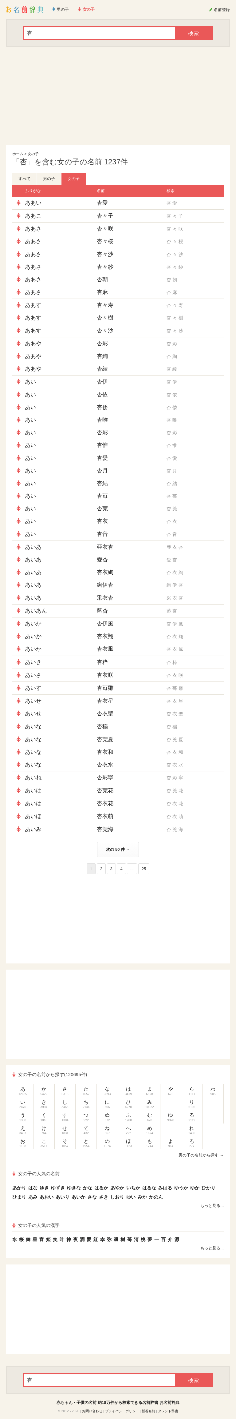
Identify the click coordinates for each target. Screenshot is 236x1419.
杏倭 (102, 407)
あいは (33, 790)
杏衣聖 (105, 713)
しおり (117, 1197)
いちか (133, 1187)
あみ (32, 1197)
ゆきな (74, 1187)
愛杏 (102, 560)
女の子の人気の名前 (36, 1173)
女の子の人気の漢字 (36, 1225)
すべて (24, 178)
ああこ (33, 216)
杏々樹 (105, 318)
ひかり (208, 1187)
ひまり (19, 1197)
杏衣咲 (105, 675)
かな (87, 1187)
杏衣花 (105, 803)
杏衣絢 (105, 572)
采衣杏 (105, 598)
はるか (101, 1187)
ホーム (17, 154)
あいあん (36, 611)
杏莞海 (105, 829)
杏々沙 (105, 254)
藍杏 (102, 611)
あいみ (33, 829)
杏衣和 (105, 752)
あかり (19, 1187)
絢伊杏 (105, 585)
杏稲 (102, 726)
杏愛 (102, 203)
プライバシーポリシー (122, 1411)
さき (103, 1197)
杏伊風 (105, 624)
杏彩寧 (105, 777)
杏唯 (102, 420)
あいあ (33, 547)
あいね (33, 777)
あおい (46, 1197)
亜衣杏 (105, 547)
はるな (149, 1187)
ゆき (44, 1187)
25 (144, 868)
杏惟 (102, 445)
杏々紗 (105, 267)
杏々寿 (105, 305)
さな (92, 1197)
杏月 (102, 471)
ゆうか (181, 1187)
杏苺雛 (105, 688)
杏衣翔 (105, 636)
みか (142, 1197)
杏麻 (102, 292)
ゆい (131, 1197)
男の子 (49, 178)
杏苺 (102, 496)
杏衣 (102, 521)
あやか (117, 1187)
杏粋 (102, 662)
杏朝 (102, 279)
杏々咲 (105, 229)
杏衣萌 (105, 816)
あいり (62, 1197)
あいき (33, 662)
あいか (33, 624)
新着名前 (148, 1411)
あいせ (33, 701)
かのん (156, 1197)
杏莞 (102, 508)
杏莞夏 (105, 739)
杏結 (102, 483)
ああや (33, 343)
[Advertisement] (118, 96)
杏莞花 (105, 790)
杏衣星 (105, 701)
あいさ (33, 675)
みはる (165, 1187)
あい (30, 382)
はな (32, 1187)
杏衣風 (105, 649)
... (132, 868)
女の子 (33, 154)
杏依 (102, 395)
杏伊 (102, 382)
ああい (33, 203)
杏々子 (105, 216)
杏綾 (102, 369)
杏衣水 (105, 765)
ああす (33, 305)
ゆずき (58, 1187)
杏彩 (102, 343)
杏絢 (102, 356)
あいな (33, 726)
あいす (33, 688)
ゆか (194, 1187)
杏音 (102, 534)
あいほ (33, 816)
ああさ (33, 229)
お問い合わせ (92, 1411)
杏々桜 (105, 241)
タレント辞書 (168, 1411)
